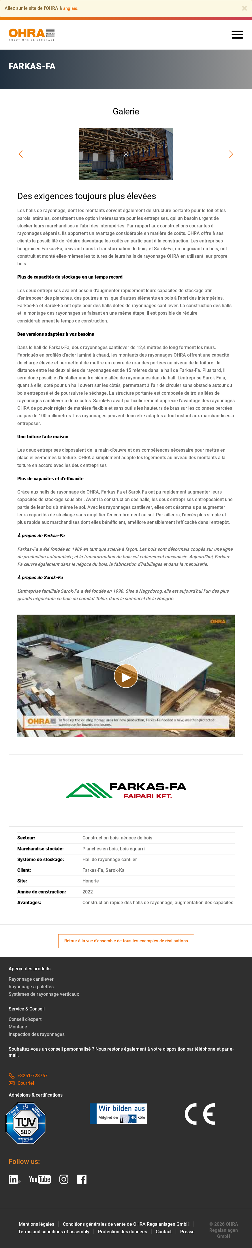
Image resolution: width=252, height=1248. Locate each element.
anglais (70, 8)
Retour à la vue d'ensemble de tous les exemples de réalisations (126, 941)
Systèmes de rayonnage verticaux (44, 994)
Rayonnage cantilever (31, 979)
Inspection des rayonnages (37, 1034)
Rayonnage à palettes (31, 986)
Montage (18, 1027)
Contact (164, 1231)
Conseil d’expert (25, 1019)
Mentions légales (36, 1224)
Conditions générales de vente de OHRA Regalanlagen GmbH (126, 1224)
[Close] (244, 8)
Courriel (21, 1083)
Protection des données (122, 1231)
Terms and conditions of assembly (53, 1231)
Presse (187, 1231)
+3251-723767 (28, 1076)
